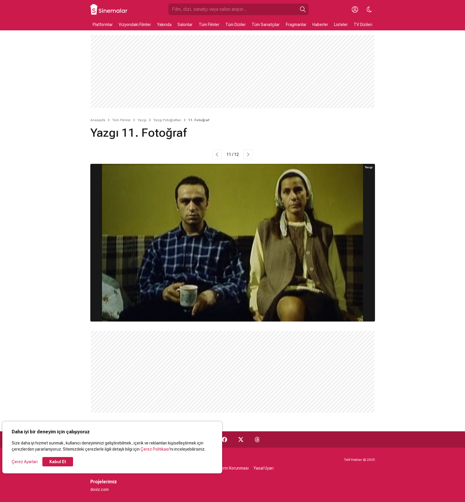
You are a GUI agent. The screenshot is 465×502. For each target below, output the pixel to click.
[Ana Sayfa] (109, 9)
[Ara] (303, 9)
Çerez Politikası (155, 449)
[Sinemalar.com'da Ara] (232, 9)
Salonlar (185, 24)
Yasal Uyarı (263, 468)
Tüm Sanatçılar (266, 24)
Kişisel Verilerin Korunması (224, 468)
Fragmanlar (296, 24)
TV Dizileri (363, 24)
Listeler (341, 24)
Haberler (320, 24)
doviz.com (99, 489)
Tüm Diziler (235, 24)
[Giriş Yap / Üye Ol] (355, 9)
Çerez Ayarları (25, 461)
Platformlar (103, 24)
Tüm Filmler (209, 24)
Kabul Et (57, 461)
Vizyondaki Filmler (135, 24)
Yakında (164, 24)
